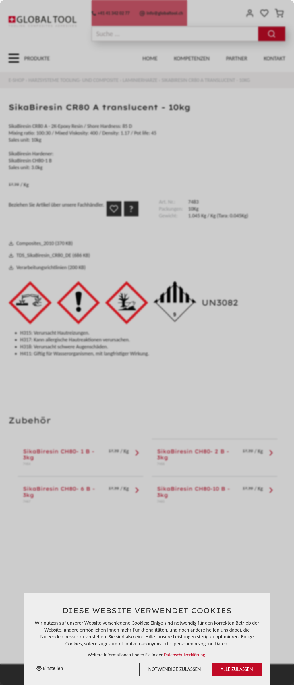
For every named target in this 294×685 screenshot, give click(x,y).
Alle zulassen (236, 669)
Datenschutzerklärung (184, 654)
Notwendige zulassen (174, 669)
